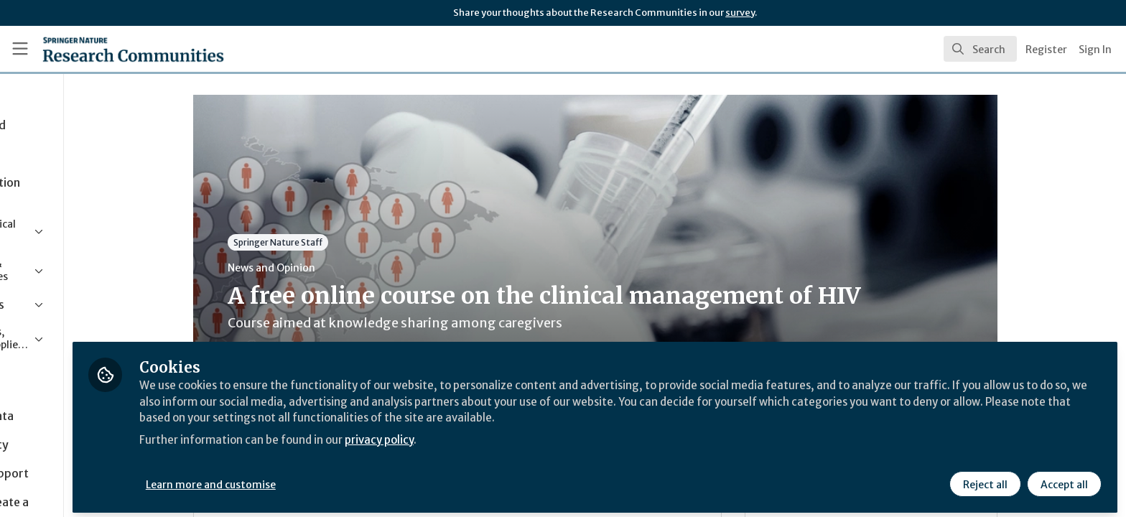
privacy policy (512, 434)
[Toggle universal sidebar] (20, 49)
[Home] (115, 49)
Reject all (984, 478)
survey (740, 12)
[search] (980, 49)
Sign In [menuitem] (1095, 49)
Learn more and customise (331, 478)
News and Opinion (331, 267)
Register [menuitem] (1046, 49)
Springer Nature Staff (337, 242)
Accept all (1063, 478)
